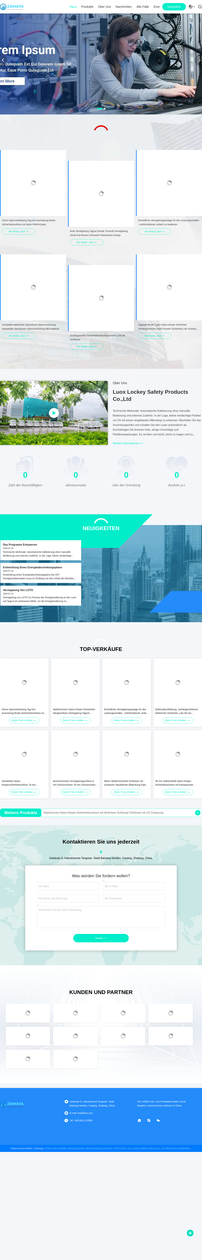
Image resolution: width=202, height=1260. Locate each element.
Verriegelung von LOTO (18, 590)
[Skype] (151, 1120)
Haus (73, 6)
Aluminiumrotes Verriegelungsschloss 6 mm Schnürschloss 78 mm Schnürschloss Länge (75, 783)
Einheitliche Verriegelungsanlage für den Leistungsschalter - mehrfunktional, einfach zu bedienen (126, 711)
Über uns (104, 6)
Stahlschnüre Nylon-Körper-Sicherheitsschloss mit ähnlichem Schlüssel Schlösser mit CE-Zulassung (103, 812)
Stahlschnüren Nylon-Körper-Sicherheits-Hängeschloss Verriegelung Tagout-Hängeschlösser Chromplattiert (74, 711)
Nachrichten (124, 6)
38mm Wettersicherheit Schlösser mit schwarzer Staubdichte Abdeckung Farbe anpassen (125, 783)
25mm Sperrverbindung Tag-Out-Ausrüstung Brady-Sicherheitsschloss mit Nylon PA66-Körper (23, 711)
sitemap (39, 1148)
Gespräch (174, 6)
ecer (157, 6)
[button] (100, 108)
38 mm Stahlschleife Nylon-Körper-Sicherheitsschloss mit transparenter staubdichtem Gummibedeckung (174, 783)
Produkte (87, 6)
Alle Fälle (143, 6)
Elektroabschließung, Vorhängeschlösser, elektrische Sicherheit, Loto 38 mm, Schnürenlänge (176, 711)
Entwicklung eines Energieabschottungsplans (32, 567)
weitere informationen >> (128, 443)
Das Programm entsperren (20, 544)
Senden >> (101, 938)
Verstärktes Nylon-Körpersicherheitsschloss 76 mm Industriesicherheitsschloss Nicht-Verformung (19, 783)
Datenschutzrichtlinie (21, 1148)
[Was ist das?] (141, 1120)
